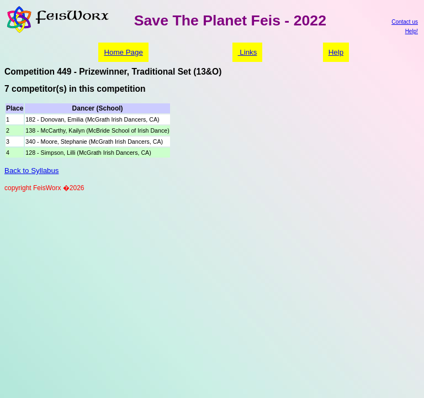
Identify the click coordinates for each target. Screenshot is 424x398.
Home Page (123, 52)
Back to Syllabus (31, 170)
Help (335, 52)
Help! (411, 31)
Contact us (404, 22)
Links (247, 52)
